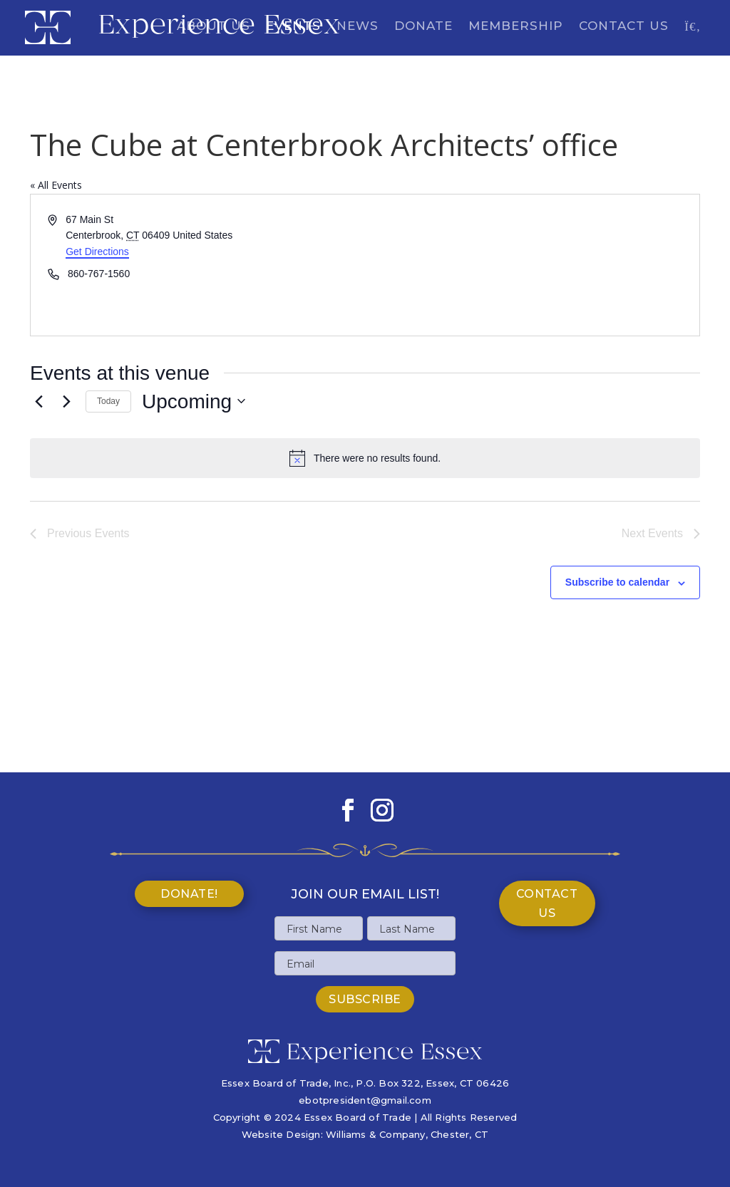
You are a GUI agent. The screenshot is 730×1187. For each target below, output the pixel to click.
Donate (423, 27)
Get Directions (97, 251)
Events (293, 27)
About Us (213, 27)
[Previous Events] (38, 401)
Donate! (189, 894)
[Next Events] (66, 401)
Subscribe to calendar (617, 582)
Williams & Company (376, 1134)
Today (108, 401)
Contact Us (624, 27)
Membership (515, 27)
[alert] (365, 458)
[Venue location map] (531, 265)
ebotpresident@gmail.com (365, 1100)
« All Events (56, 185)
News (357, 27)
